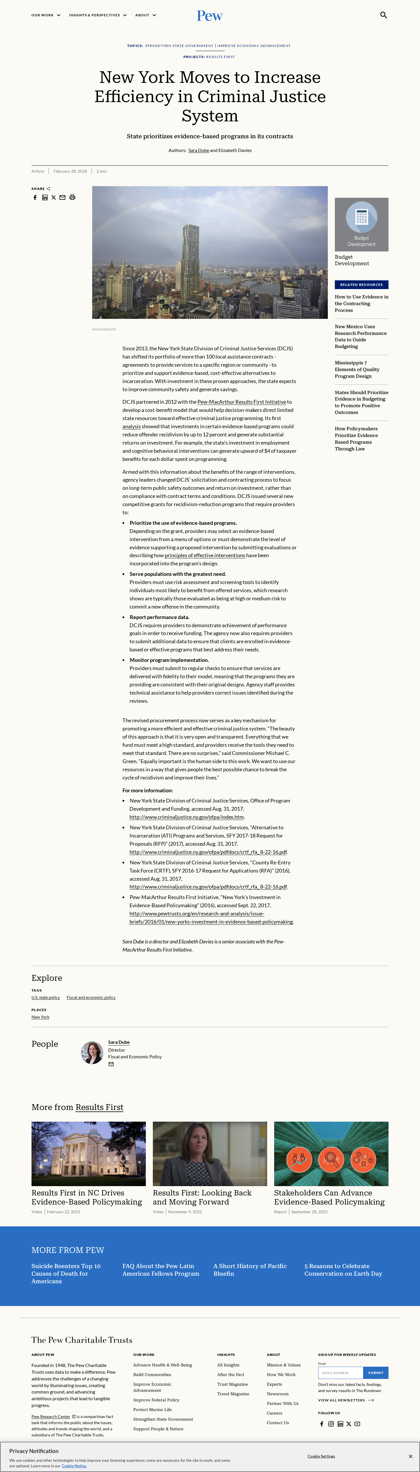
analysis (132, 426)
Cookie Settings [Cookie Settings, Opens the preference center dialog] (321, 1456)
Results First (99, 1107)
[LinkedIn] (340, 1423)
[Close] (410, 1456)
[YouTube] (357, 1423)
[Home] (82, 1340)
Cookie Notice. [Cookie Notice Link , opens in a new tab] (74, 1466)
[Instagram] (331, 1423)
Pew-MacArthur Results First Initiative (241, 401)
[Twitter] (348, 1423)
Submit (376, 1372)
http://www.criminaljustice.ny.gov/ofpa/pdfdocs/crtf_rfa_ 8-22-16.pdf (208, 852)
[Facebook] (321, 1423)
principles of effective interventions (205, 555)
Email (322, 1363)
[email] (111, 1064)
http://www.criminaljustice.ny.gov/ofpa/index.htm (187, 817)
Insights (226, 1354)
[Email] (340, 1373)
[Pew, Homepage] (210, 15)
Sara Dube (119, 1042)
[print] (72, 197)
